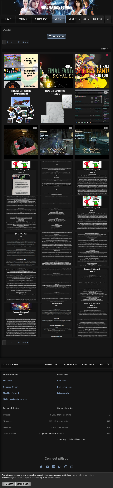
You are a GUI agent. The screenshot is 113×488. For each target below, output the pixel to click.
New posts (62, 384)
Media (58, 19)
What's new (41, 19)
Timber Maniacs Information (16, 400)
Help (101, 369)
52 (19, 42)
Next (24, 42)
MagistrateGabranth (47, 433)
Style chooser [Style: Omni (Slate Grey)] (10, 369)
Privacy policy (87, 369)
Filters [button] (104, 49)
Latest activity (63, 395)
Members (73, 19)
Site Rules (7, 384)
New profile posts (65, 390)
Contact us (51, 369)
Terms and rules (68, 369)
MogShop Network (11, 395)
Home (8, 19)
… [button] (14, 42)
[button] (13, 19)
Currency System (11, 390)
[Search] (108, 19)
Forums (23, 19)
